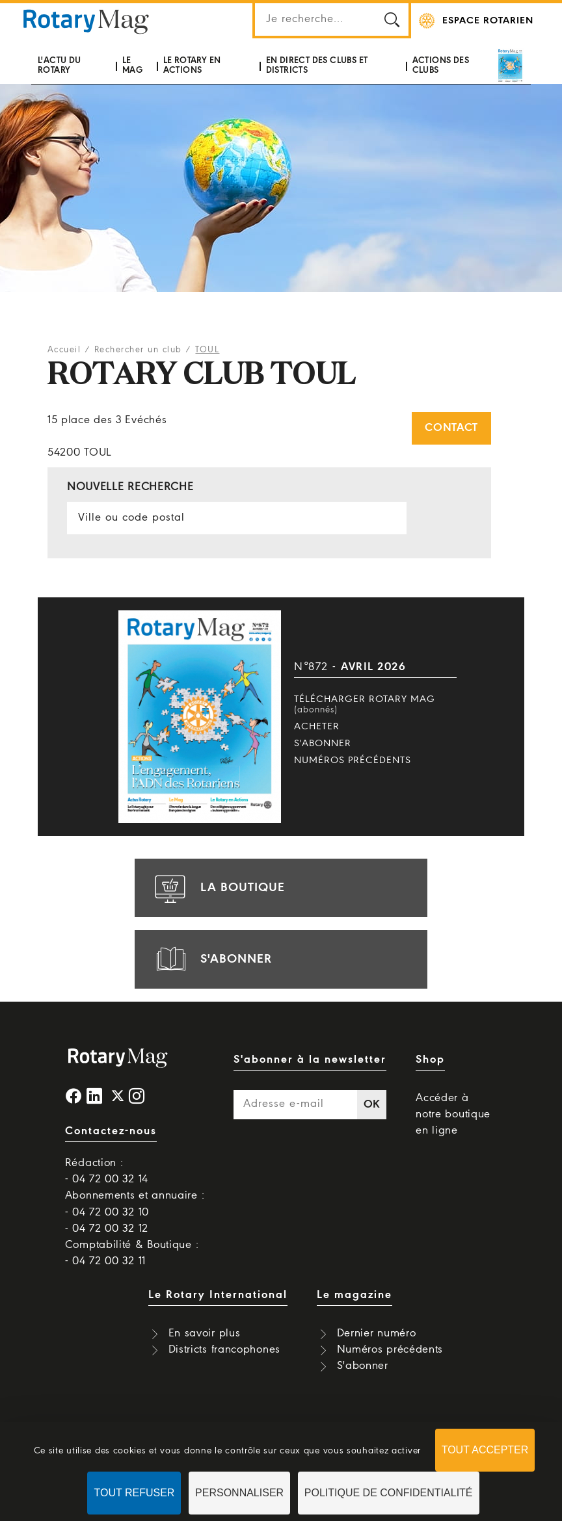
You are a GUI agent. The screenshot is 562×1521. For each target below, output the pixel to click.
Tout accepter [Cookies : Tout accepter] (485, 1449)
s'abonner (211, 959)
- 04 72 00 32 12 (106, 1229)
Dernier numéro (376, 1333)
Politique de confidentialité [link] (388, 1492)
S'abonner (322, 743)
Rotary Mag (86, 21)
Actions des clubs (440, 65)
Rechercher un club (138, 350)
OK (372, 1104)
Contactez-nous (111, 1131)
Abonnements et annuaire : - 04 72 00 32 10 (135, 1204)
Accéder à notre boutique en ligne (453, 1114)
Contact (451, 428)
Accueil (64, 350)
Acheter (317, 727)
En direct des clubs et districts (317, 65)
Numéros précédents (352, 760)
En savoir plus (204, 1333)
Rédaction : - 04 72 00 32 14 (106, 1171)
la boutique (218, 887)
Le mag (132, 65)
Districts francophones (224, 1350)
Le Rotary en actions (192, 65)
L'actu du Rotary (59, 65)
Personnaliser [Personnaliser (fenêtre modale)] (239, 1492)
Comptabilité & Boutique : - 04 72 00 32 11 (132, 1253)
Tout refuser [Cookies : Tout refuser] (134, 1492)
